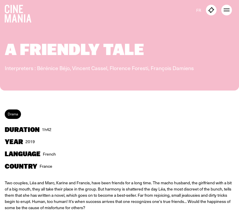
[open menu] (226, 10)
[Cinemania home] (20, 12)
